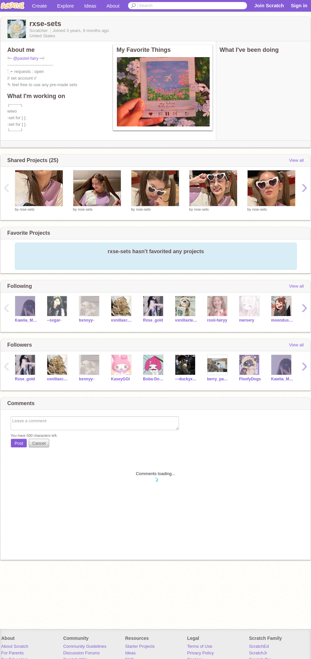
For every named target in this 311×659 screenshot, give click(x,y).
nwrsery (246, 320)
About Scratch (14, 646)
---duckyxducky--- (186, 379)
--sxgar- (54, 320)
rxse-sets (27, 209)
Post (19, 443)
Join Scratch (269, 5)
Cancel (39, 443)
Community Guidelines (84, 646)
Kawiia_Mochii (26, 320)
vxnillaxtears (186, 320)
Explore (65, 6)
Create (39, 6)
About (113, 6)
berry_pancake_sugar (218, 379)
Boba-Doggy (154, 379)
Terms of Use (200, 646)
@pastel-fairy (26, 58)
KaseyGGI (120, 379)
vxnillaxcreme (122, 320)
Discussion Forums (81, 652)
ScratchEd (259, 646)
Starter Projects (140, 646)
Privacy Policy (200, 652)
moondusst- (282, 320)
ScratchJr (258, 652)
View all (296, 160)
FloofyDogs (250, 379)
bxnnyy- (86, 320)
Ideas (90, 6)
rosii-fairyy (217, 320)
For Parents (12, 652)
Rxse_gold (153, 320)
